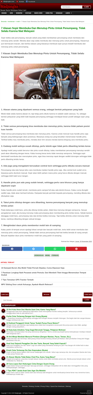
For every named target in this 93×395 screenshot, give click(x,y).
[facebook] (12, 249)
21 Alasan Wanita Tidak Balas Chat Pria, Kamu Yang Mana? (30, 357)
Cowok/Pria (49, 13)
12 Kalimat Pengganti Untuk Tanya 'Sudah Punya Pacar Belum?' (32, 323)
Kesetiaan (28, 13)
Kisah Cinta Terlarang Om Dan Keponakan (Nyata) (27, 350)
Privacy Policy (44, 386)
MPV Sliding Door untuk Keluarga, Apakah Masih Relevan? (27, 284)
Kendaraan (59, 13)
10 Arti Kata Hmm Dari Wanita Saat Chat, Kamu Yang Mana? (31, 309)
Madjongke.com (8, 1)
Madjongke (9, 6)
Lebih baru (4, 294)
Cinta (11, 13)
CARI (86, 7)
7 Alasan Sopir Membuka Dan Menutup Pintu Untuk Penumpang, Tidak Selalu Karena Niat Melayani (43, 29)
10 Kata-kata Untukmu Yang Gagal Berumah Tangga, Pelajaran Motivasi (36, 330)
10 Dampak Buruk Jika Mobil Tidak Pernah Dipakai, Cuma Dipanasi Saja (32, 268)
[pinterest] (76, 249)
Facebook (31, 1)
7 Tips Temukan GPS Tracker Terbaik (17, 280)
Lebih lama (88, 294)
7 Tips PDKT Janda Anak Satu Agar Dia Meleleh (26, 371)
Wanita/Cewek (38, 13)
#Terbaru (55, 255)
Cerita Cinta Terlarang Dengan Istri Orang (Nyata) (26, 316)
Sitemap (68, 386)
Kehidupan (19, 13)
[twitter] (33, 249)
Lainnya (67, 13)
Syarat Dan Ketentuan (57, 386)
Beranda (4, 13)
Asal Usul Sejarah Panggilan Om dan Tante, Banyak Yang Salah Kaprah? (36, 343)
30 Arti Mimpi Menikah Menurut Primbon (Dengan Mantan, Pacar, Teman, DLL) (38, 337)
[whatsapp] (55, 249)
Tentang (31, 386)
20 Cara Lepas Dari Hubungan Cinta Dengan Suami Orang (30, 364)
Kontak (21, 1)
